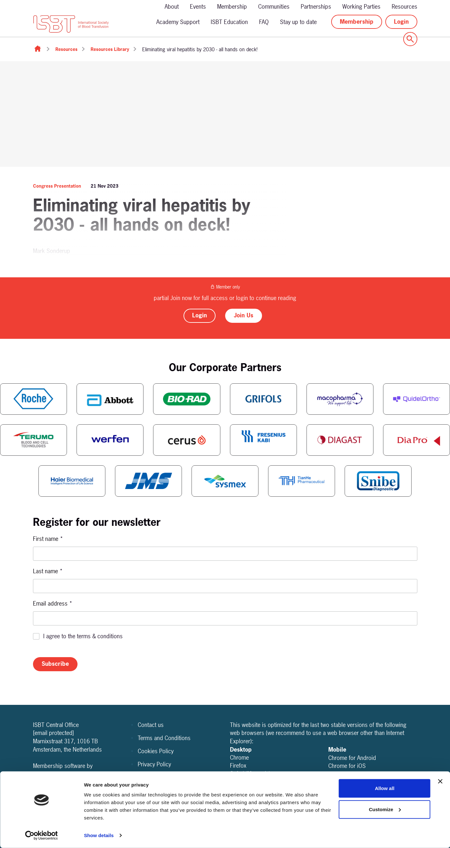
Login (401, 22)
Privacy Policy (154, 764)
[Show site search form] (410, 39)
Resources (404, 7)
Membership (232, 7)
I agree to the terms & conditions (83, 636)
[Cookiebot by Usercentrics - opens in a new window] (41, 835)
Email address (52, 603)
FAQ (264, 22)
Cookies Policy (156, 751)
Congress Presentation (57, 186)
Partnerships (316, 7)
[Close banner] (440, 781)
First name (48, 539)
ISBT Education (229, 22)
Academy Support (178, 22)
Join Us (243, 315)
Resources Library (110, 49)
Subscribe (55, 664)
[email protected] (53, 733)
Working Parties (361, 7)
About (172, 7)
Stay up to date (298, 22)
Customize (385, 809)
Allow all (384, 788)
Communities (274, 7)
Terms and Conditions (164, 738)
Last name (48, 571)
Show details (99, 835)
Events (198, 7)
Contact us (151, 725)
